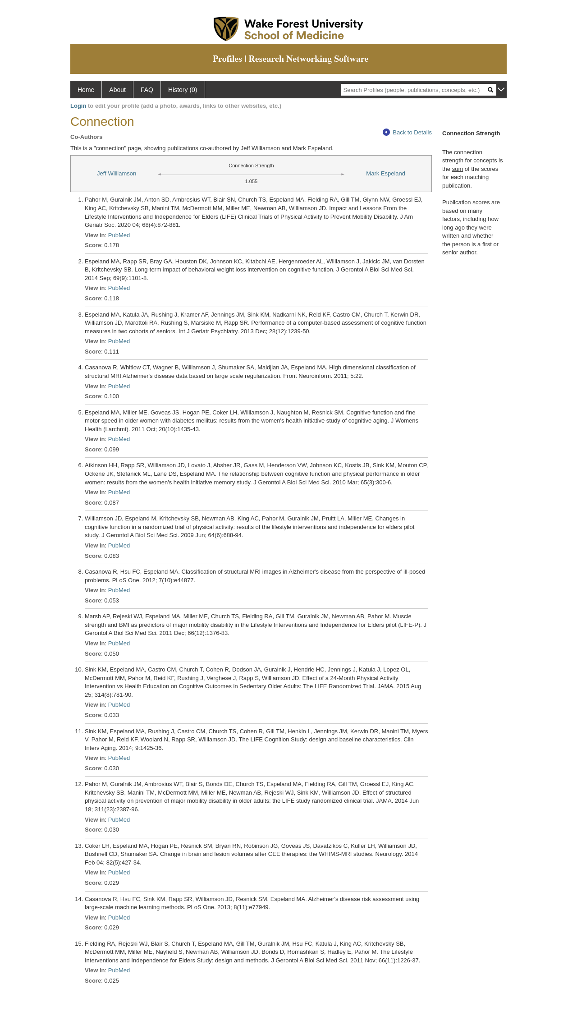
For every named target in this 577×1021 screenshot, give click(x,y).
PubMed (119, 235)
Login (78, 105)
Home (86, 89)
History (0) (182, 89)
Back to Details (407, 132)
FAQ (147, 89)
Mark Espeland (385, 173)
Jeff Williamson (116, 173)
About (117, 89)
